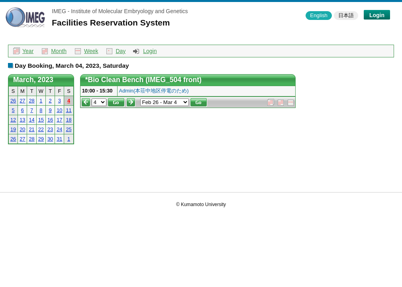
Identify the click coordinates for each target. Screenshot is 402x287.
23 (50, 129)
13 (22, 120)
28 (31, 101)
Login (376, 15)
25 (68, 129)
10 (59, 110)
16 (50, 120)
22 (41, 129)
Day (121, 51)
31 (59, 139)
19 (13, 129)
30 (50, 139)
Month (59, 51)
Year (27, 51)
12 (13, 120)
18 (68, 120)
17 (59, 120)
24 (59, 129)
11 (68, 110)
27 (22, 101)
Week (91, 51)
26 (13, 101)
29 (41, 139)
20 (22, 129)
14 (31, 120)
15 (41, 120)
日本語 (346, 15)
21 (31, 129)
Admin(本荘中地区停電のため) (154, 91)
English (318, 15)
